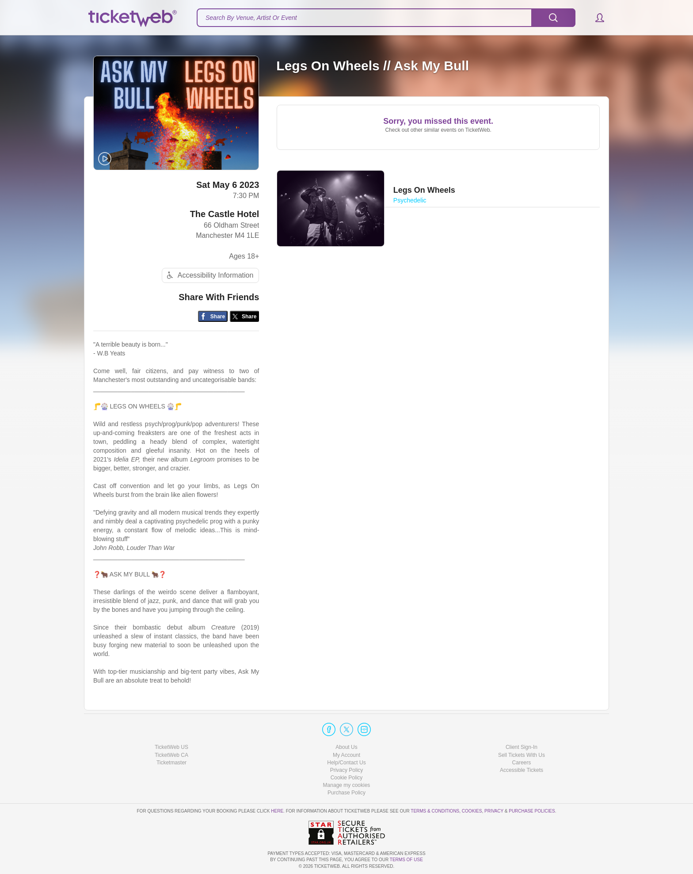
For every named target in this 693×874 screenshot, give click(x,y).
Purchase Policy (346, 793)
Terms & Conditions (435, 811)
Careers (521, 763)
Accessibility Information (209, 275)
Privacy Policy (346, 770)
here (277, 811)
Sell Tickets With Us (521, 755)
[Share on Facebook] (213, 316)
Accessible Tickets (521, 770)
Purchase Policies (532, 811)
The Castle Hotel (224, 214)
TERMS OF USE (406, 859)
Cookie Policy (347, 778)
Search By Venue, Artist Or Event (251, 17)
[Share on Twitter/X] (244, 316)
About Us (346, 747)
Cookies (472, 811)
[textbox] (386, 17)
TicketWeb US (171, 747)
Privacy (493, 811)
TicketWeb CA (171, 755)
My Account (346, 755)
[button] (595, 17)
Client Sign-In (521, 747)
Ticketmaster (171, 763)
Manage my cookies (346, 785)
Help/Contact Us (346, 763)
